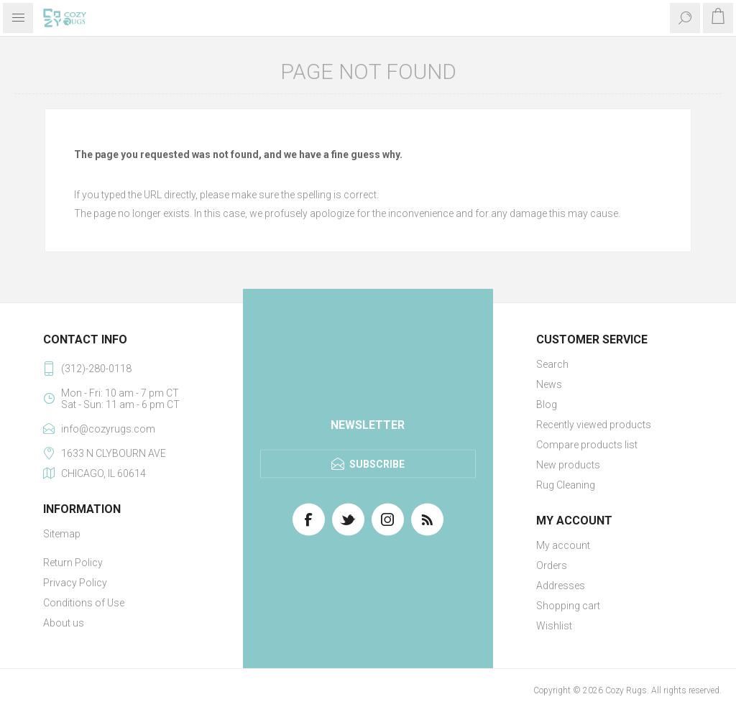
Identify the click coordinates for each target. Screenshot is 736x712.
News (549, 384)
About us (63, 623)
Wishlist (554, 626)
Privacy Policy (75, 582)
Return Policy (73, 562)
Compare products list (587, 444)
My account (563, 545)
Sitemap (61, 534)
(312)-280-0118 (96, 368)
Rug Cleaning (565, 485)
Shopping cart (568, 605)
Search (552, 364)
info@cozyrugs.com (108, 429)
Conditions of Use (83, 603)
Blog (546, 404)
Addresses (560, 585)
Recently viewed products (593, 424)
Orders (551, 565)
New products (568, 465)
